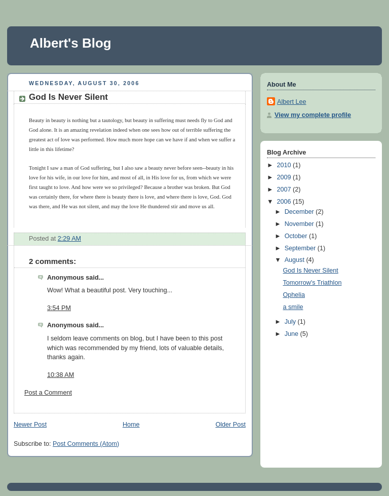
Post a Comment (48, 392)
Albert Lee (291, 101)
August (295, 259)
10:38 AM (60, 374)
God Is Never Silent (68, 97)
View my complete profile (313, 115)
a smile (293, 307)
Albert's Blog (70, 43)
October (297, 236)
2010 (285, 165)
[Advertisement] (317, 402)
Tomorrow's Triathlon (312, 282)
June (292, 333)
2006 (285, 201)
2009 (285, 177)
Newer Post (30, 424)
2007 (285, 189)
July (291, 321)
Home (131, 424)
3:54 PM (59, 308)
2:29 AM (69, 238)
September (301, 248)
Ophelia (294, 294)
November (300, 223)
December (300, 211)
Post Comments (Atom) (86, 443)
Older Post (230, 424)
